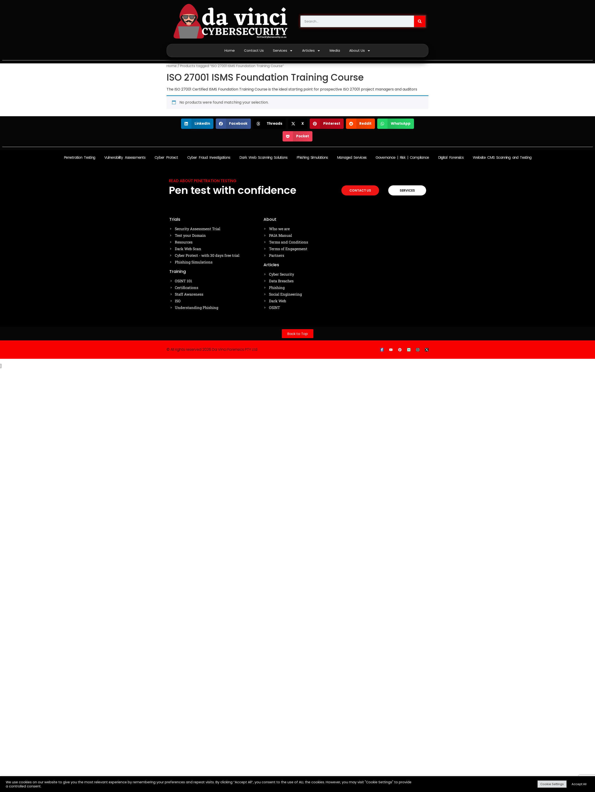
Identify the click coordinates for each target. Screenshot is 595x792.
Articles (311, 51)
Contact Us (254, 50)
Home (229, 50)
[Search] (419, 21)
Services (283, 51)
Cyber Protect (166, 157)
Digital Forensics (451, 157)
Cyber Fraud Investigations (208, 157)
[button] (197, 124)
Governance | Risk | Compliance (402, 157)
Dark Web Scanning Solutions (263, 157)
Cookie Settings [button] (552, 784)
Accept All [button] (579, 784)
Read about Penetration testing (202, 181)
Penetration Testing (79, 157)
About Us (360, 51)
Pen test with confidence (232, 190)
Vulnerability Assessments (124, 157)
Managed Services (351, 157)
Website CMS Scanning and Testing (502, 157)
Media (335, 50)
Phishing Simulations (312, 157)
